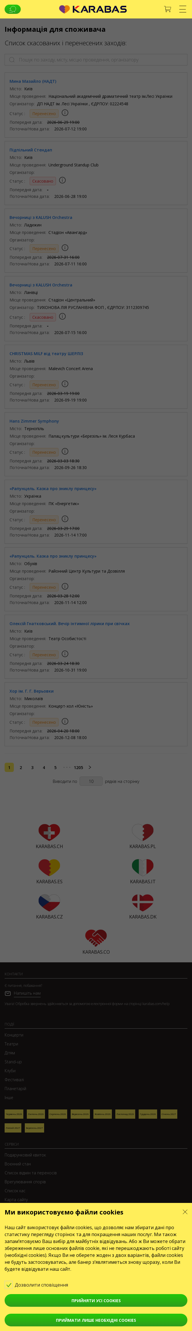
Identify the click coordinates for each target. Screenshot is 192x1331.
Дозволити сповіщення (40, 1284)
